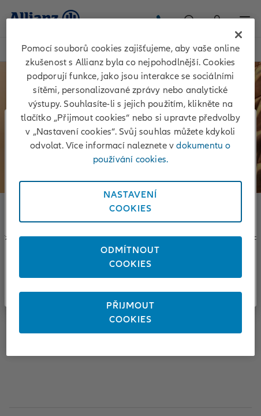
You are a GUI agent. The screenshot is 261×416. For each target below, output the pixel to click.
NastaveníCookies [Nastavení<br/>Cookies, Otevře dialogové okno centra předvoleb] (130, 201)
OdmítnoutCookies (130, 257)
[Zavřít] (238, 34)
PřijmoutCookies (130, 312)
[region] (130, 187)
